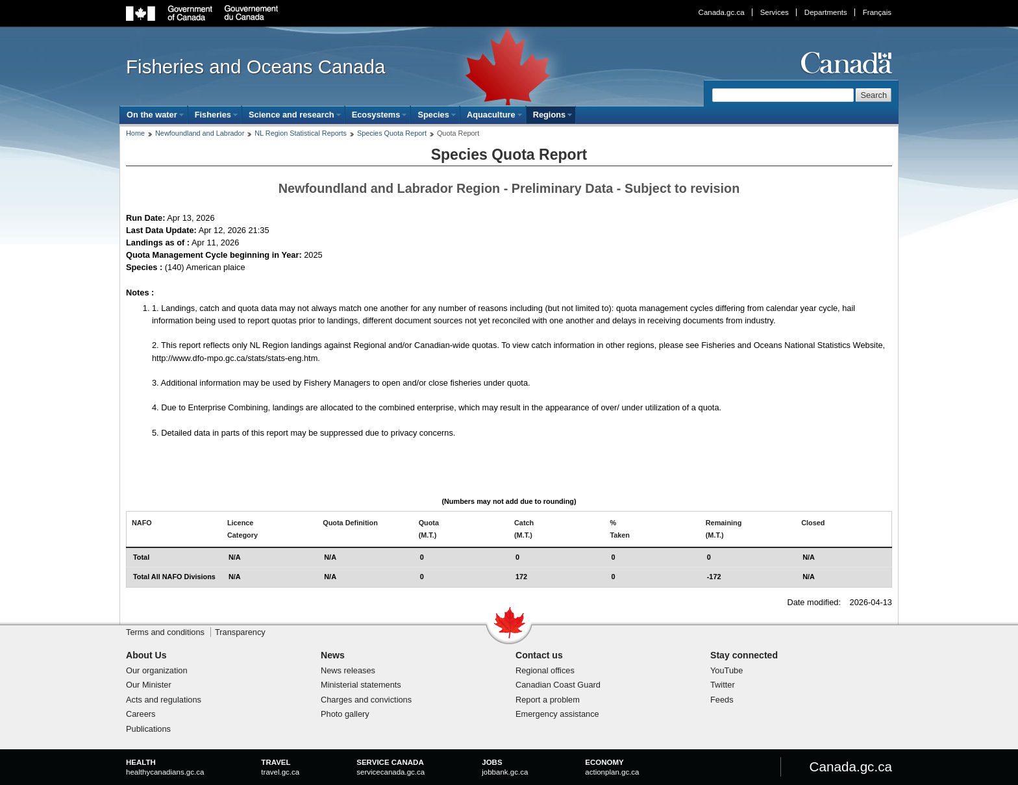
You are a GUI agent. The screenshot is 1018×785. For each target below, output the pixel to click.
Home (135, 133)
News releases (348, 670)
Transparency (240, 632)
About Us (146, 655)
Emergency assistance (557, 714)
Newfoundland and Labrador (199, 133)
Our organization (157, 670)
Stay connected (744, 655)
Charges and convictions (366, 699)
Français (877, 12)
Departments (825, 12)
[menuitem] (153, 114)
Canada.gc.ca (722, 12)
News (333, 655)
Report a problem (547, 699)
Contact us (539, 655)
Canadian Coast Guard (558, 685)
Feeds (722, 699)
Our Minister (148, 685)
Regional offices (545, 670)
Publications (148, 729)
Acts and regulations (163, 699)
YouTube (726, 670)
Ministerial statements (361, 685)
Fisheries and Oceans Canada (255, 66)
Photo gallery (345, 714)
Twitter (722, 685)
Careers (141, 714)
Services (774, 12)
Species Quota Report (392, 133)
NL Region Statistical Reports (301, 133)
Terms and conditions (165, 632)
